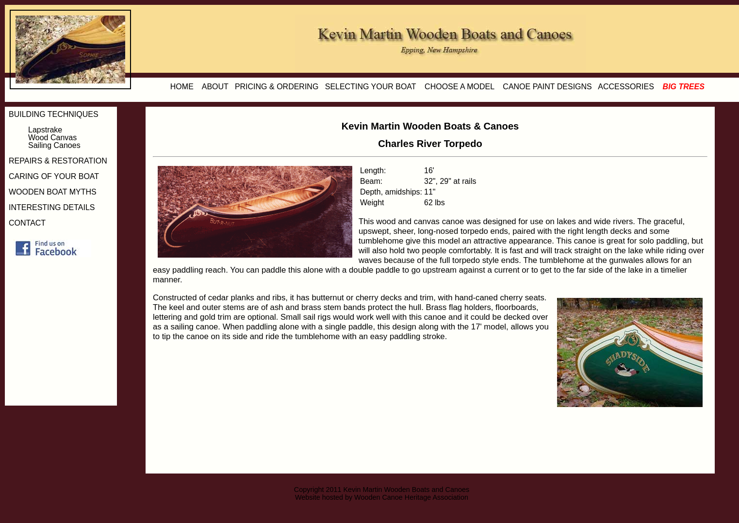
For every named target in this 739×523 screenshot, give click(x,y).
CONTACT (27, 223)
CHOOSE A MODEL (459, 86)
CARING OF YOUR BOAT (54, 176)
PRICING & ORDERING (276, 86)
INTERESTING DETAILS (52, 207)
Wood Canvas (52, 137)
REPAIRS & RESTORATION (58, 161)
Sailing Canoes (54, 145)
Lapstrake (45, 130)
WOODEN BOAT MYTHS (53, 192)
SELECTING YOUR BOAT (370, 86)
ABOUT (215, 86)
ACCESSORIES (626, 86)
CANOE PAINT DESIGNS (547, 86)
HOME (182, 86)
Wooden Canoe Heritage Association (411, 497)
